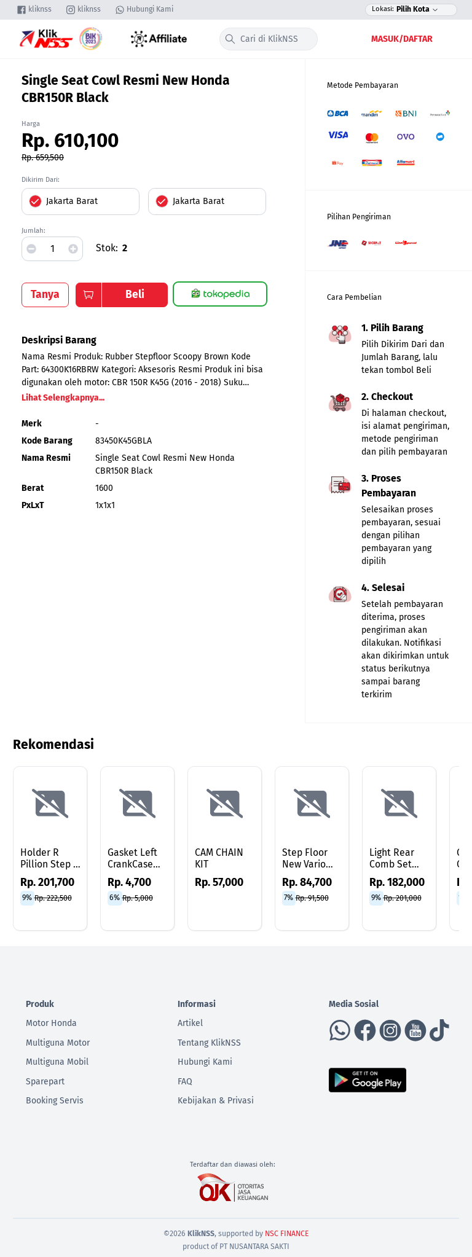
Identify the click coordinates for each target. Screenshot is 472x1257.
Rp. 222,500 (53, 897)
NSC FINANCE (287, 1233)
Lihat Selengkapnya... (63, 398)
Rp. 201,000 (403, 897)
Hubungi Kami (205, 1062)
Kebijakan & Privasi (216, 1100)
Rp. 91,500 (312, 897)
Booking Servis (55, 1100)
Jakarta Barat (72, 201)
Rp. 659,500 (43, 157)
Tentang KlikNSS (209, 1043)
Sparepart (45, 1081)
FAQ (185, 1081)
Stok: (107, 248)
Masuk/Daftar (402, 39)
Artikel (190, 1023)
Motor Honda (51, 1023)
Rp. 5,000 (137, 897)
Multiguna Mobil (57, 1062)
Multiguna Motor (58, 1043)
